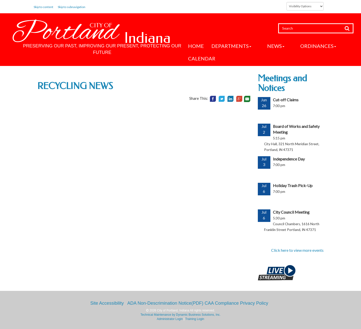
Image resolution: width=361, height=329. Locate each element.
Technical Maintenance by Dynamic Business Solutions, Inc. (181, 314)
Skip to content (43, 7)
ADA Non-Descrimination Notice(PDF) (165, 303)
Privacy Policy (254, 303)
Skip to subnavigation (71, 7)
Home (196, 46)
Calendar (201, 58)
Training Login (194, 319)
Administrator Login (170, 319)
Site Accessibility (107, 303)
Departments (231, 46)
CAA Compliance (222, 303)
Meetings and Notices (282, 83)
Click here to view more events (297, 250)
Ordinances (302, 46)
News (267, 46)
